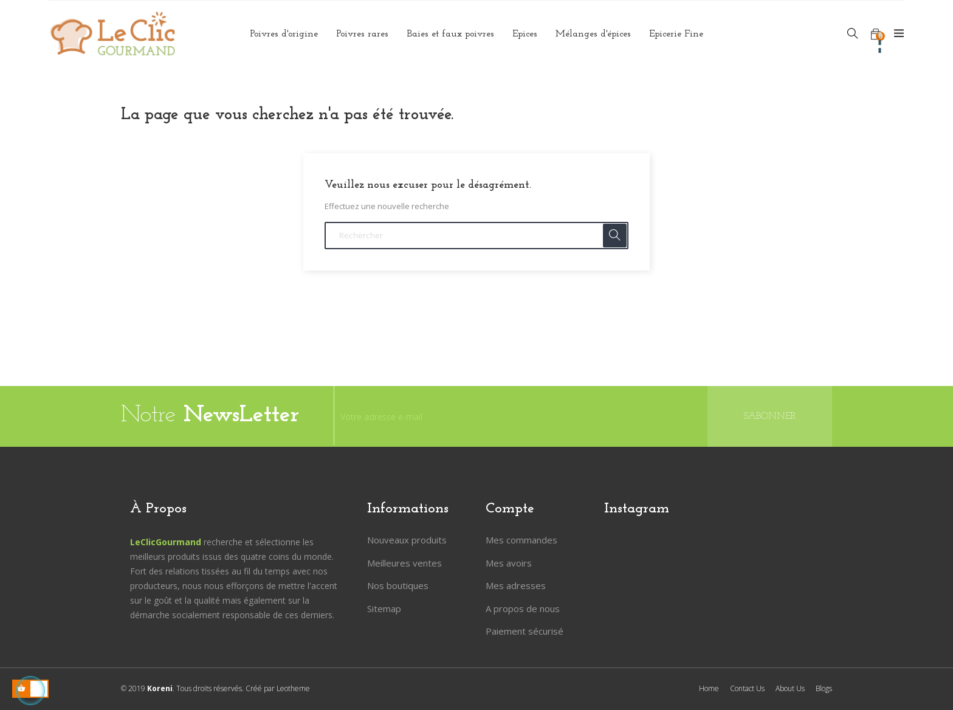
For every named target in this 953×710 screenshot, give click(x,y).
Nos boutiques (397, 585)
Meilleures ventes (404, 563)
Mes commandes (521, 540)
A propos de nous (523, 608)
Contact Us (747, 688)
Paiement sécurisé (524, 631)
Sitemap (384, 608)
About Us (790, 688)
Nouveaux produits (407, 540)
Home (709, 688)
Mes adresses (516, 585)
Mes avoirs (509, 563)
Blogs (824, 688)
